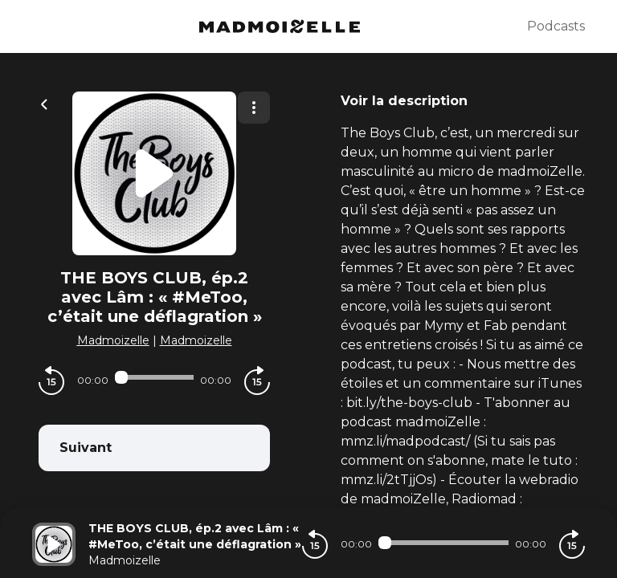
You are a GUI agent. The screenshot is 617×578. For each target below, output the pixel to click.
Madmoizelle (113, 340)
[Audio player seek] (154, 377)
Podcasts (556, 26)
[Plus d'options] (254, 108)
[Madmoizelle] (279, 26)
